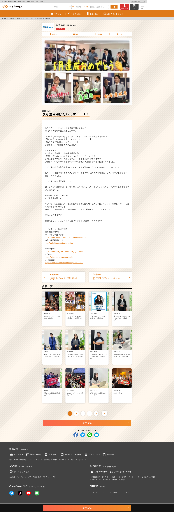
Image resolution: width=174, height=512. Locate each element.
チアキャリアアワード (97, 492)
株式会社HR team (14, 18)
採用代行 (122, 480)
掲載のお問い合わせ (120, 471)
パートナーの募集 (111, 492)
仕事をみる (87, 423)
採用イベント (106, 477)
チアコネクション (95, 480)
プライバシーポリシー (50, 477)
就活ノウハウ (13, 460)
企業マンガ (62, 460)
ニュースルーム (21, 477)
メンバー (120, 34)
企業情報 (98, 34)
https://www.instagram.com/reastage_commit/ (64, 251)
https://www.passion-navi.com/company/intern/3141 (66, 237)
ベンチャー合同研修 (141, 477)
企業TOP (53, 34)
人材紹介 (152, 477)
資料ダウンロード (127, 477)
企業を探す (51, 454)
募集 (76, 34)
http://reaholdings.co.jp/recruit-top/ (59, 243)
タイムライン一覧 (28, 18)
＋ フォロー (60, 28)
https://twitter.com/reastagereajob (59, 257)
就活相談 (47, 460)
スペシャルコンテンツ (35, 460)
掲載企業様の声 (95, 477)
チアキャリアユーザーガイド (77, 460)
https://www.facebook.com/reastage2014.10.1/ (64, 263)
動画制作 (114, 480)
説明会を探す (34, 454)
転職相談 (54, 460)
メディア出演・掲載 (34, 477)
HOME (4, 18)
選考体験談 (22, 460)
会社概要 (12, 477)
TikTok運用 (106, 480)
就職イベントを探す (71, 454)
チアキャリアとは (19, 471)
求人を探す (16, 454)
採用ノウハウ (116, 477)
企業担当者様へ (164, 1)
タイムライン (92, 454)
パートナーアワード (125, 492)
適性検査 (108, 454)
